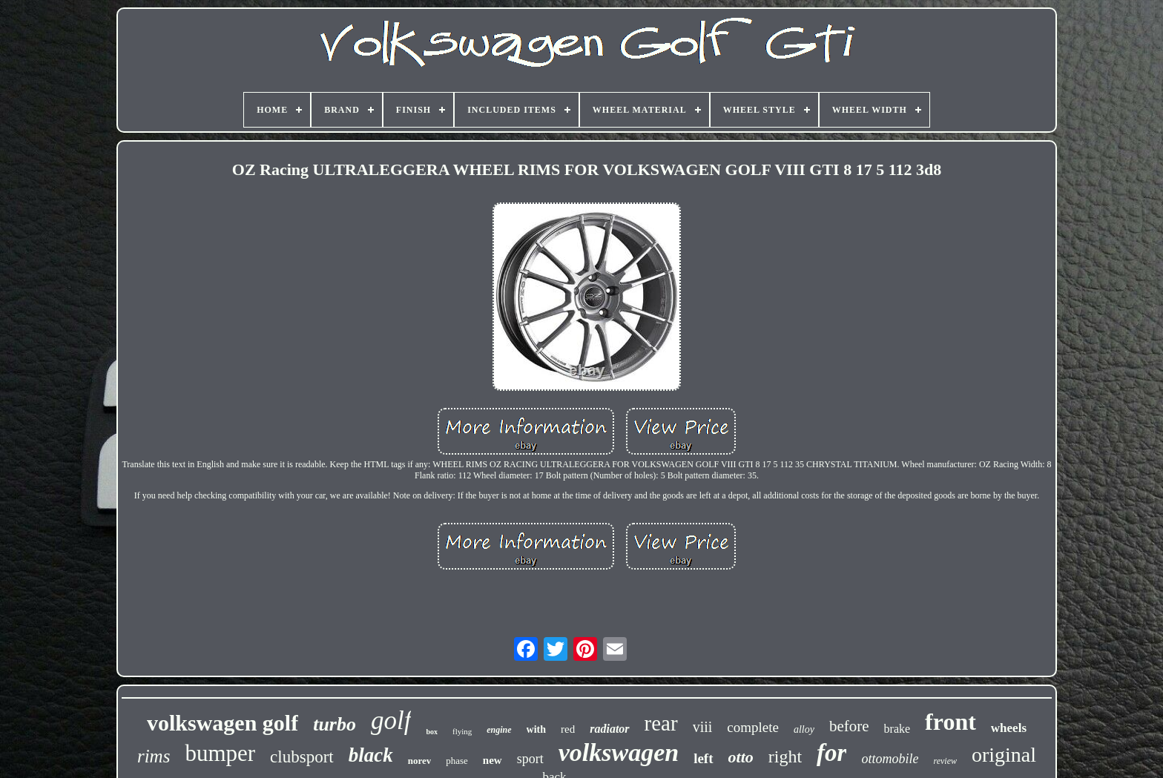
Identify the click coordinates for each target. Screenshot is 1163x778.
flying (462, 731)
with (536, 729)
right (785, 756)
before (849, 726)
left (703, 758)
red (568, 729)
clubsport (302, 757)
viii (703, 727)
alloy (804, 729)
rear (661, 723)
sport (530, 758)
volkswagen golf (222, 723)
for (831, 752)
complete (753, 727)
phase (457, 760)
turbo (334, 724)
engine (499, 730)
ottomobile (889, 758)
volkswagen (619, 752)
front (950, 721)
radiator (609, 728)
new (492, 760)
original (1004, 754)
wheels (1009, 728)
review (945, 761)
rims (153, 756)
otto (741, 757)
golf (391, 720)
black (371, 755)
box (432, 732)
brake (897, 728)
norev (420, 760)
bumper (220, 753)
